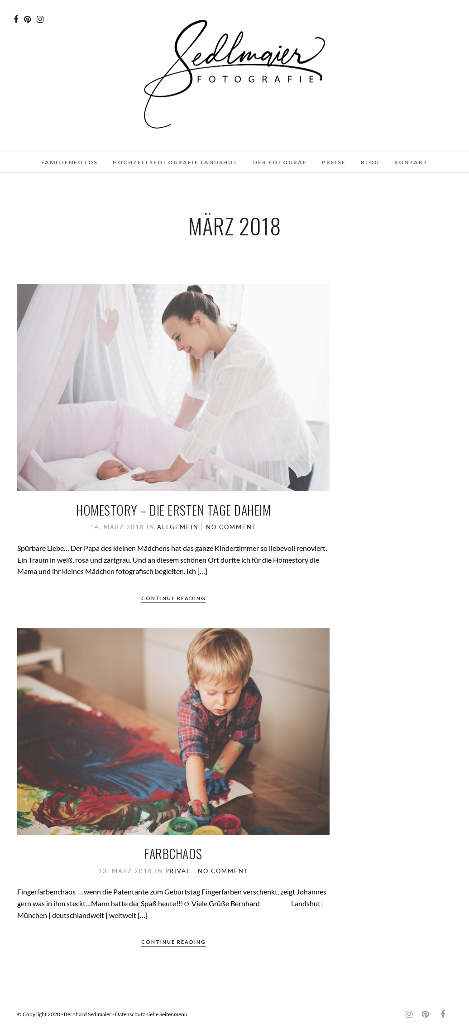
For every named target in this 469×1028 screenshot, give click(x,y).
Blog (370, 162)
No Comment (231, 527)
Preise (334, 162)
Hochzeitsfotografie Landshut (175, 162)
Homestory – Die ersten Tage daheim (173, 510)
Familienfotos (69, 162)
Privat (178, 871)
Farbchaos (173, 853)
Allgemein (178, 527)
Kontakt (411, 162)
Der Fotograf (280, 162)
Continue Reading (173, 598)
